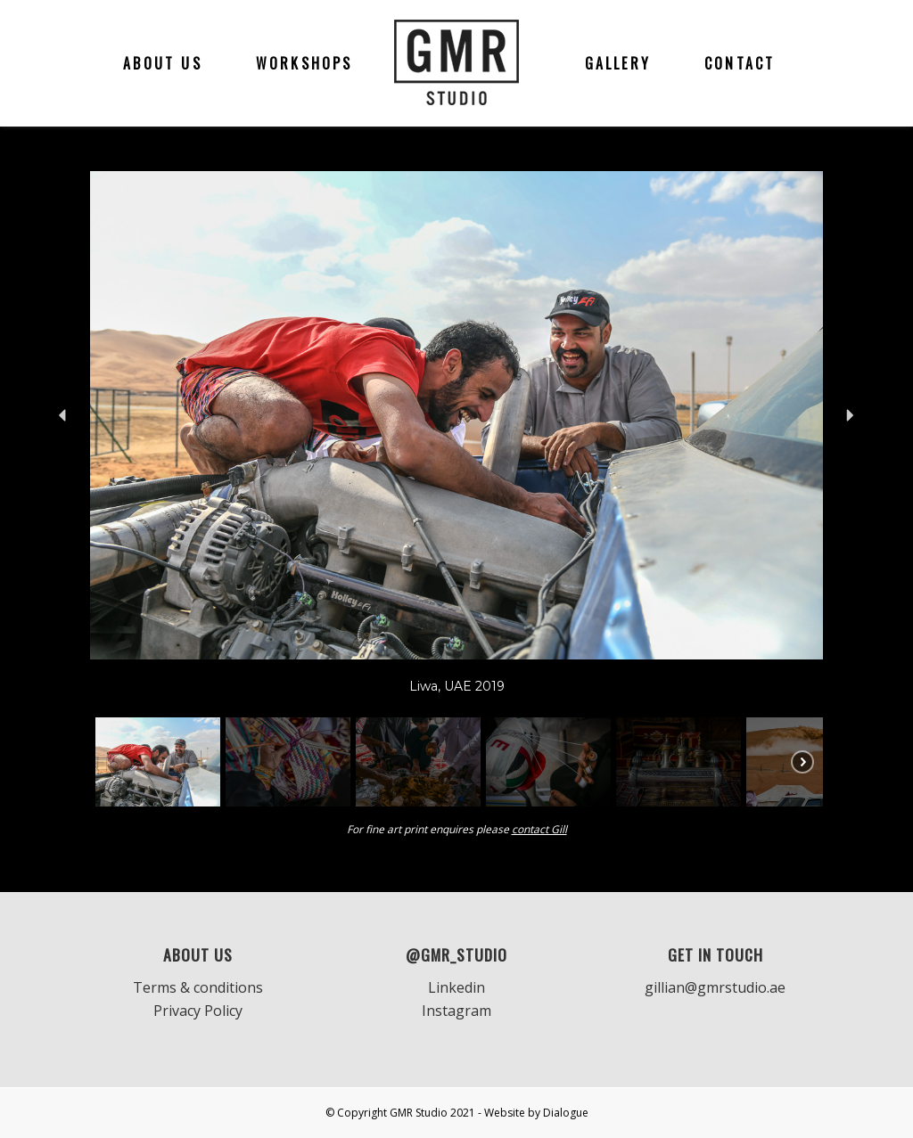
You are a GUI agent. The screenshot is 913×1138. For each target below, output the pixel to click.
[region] (456, 491)
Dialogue (565, 1112)
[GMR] (456, 63)
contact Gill (539, 829)
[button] (63, 415)
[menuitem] (162, 63)
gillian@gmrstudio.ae (715, 987)
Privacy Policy (198, 1010)
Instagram (456, 1010)
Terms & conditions (198, 987)
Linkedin (456, 987)
